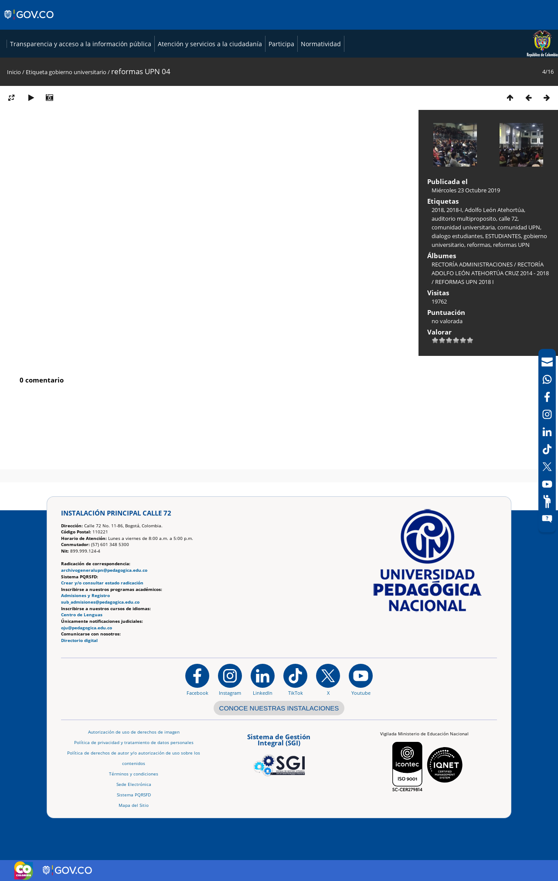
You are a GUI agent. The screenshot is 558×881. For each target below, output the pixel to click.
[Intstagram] (547, 414)
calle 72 (508, 284)
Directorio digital (79, 640)
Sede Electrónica (133, 784)
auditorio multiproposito (464, 284)
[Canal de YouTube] (547, 484)
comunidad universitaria (463, 293)
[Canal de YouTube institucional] (360, 680)
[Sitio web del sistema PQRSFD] (547, 519)
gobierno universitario (77, 137)
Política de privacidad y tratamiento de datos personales (134, 742)
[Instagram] (230, 680)
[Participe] (547, 501)
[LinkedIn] (547, 431)
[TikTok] (547, 449)
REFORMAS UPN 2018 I (464, 347)
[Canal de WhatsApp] (547, 379)
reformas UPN (511, 310)
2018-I (454, 275)
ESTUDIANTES (503, 301)
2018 (438, 275)
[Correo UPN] (547, 362)
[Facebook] (547, 397)
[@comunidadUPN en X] (328, 680)
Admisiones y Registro (85, 596)
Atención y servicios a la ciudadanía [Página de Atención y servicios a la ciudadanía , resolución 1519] (423, 62)
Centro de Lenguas (81, 615)
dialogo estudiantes (457, 301)
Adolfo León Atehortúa (494, 275)
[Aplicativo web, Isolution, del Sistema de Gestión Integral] (279, 753)
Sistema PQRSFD (134, 795)
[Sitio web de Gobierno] (29, 23)
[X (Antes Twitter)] (547, 466)
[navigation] (547, 440)
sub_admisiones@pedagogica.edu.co (100, 602)
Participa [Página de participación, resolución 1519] (495, 62)
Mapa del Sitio (134, 805)
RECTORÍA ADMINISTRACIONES (472, 330)
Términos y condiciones (133, 774)
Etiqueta (37, 137)
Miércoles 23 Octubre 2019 (466, 256)
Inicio (14, 137)
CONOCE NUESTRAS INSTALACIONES (279, 708)
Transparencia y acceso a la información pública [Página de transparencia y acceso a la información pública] (294, 62)
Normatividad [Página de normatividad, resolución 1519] (534, 62)
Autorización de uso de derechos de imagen (134, 732)
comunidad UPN (518, 293)
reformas (478, 310)
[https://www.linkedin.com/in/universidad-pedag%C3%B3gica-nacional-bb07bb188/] (262, 680)
